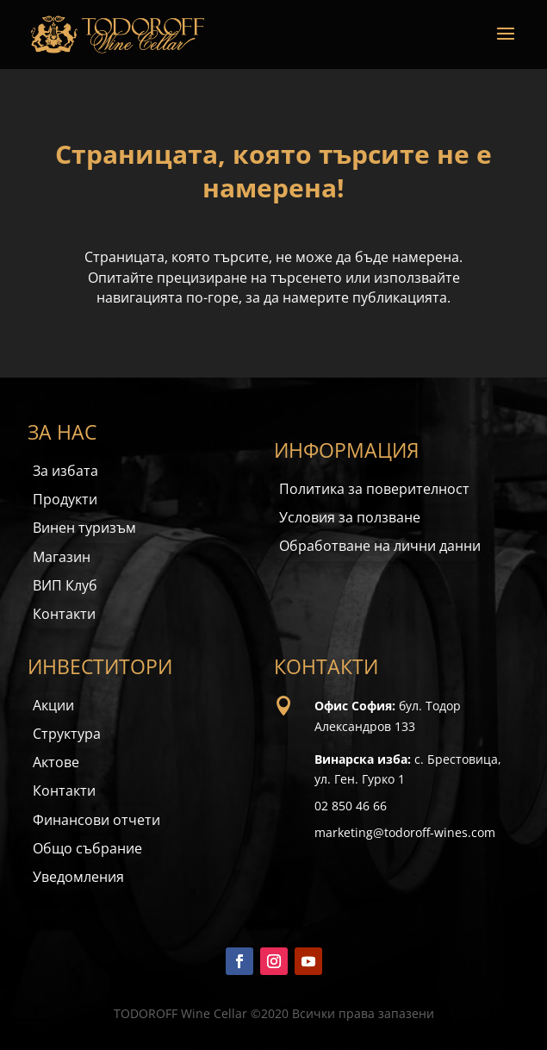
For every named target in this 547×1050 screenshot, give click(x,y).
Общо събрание (87, 848)
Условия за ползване (349, 517)
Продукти (65, 499)
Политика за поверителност (374, 488)
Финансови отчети (96, 819)
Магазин (61, 556)
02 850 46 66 (350, 805)
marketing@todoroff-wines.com (404, 832)
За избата (65, 470)
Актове (56, 762)
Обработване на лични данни (380, 545)
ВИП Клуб (65, 585)
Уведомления (78, 876)
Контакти (64, 613)
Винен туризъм (84, 527)
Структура (67, 733)
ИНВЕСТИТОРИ (100, 666)
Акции (53, 705)
